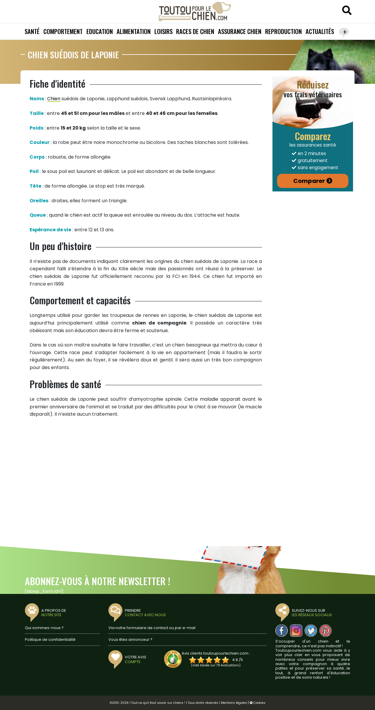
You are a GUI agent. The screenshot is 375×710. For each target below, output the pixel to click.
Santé (32, 31)
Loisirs (163, 31)
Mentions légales (234, 703)
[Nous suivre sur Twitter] (311, 630)
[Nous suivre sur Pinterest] (325, 630)
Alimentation (134, 31)
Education (99, 31)
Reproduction (283, 31)
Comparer (309, 181)
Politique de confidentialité (50, 639)
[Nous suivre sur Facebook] (281, 630)
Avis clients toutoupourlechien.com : (216, 653)
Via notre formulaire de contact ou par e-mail (151, 627)
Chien (53, 98)
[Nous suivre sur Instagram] (296, 630)
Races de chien (195, 31)
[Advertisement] (146, 481)
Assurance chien (239, 31)
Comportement (63, 31)
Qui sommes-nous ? (44, 627)
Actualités (320, 31)
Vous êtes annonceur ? (130, 639)
